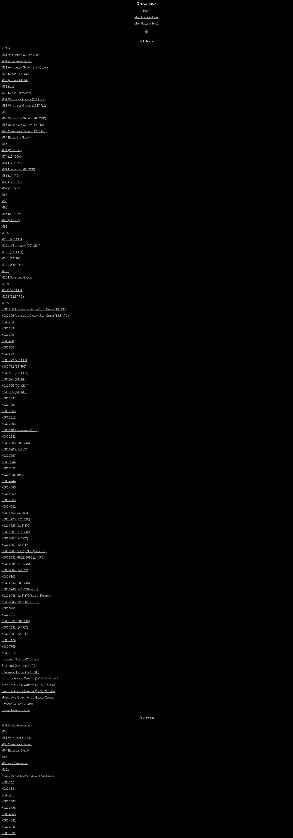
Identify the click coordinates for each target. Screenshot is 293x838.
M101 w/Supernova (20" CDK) (20, 245)
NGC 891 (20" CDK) (14, 373)
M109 (5, 303)
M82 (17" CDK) (11, 182)
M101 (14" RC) (11, 258)
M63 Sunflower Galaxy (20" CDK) (23, 118)
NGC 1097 (8, 398)
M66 (4, 143)
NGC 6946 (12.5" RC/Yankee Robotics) (27, 595)
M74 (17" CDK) (11, 156)
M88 (4, 201)
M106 (5, 283)
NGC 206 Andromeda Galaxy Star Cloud (27, 776)
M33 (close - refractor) (17, 93)
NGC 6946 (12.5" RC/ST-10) (20, 602)
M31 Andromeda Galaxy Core (20, 54)
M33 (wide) (8, 86)
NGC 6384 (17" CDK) (15, 563)
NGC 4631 (8, 506)
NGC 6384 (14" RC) (14, 570)
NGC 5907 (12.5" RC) (15, 544)
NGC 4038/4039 (12, 474)
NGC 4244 (8, 481)
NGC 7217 (8, 614)
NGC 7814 (8, 653)
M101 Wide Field (12, 264)
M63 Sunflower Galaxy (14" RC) (22, 124)
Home (146, 10)
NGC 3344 (8, 462)
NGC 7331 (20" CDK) (15, 621)
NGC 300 (7, 334)
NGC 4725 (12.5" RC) (15, 525)
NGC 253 (7, 322)
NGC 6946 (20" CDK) (15, 583)
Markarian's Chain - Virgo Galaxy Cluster (28, 697)
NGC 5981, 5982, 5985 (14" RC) (23, 557)
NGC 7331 (8, 833)
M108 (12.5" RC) (12, 296)
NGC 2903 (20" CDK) (15, 443)
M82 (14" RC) (10, 188)
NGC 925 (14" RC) (13, 392)
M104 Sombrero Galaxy (16, 277)
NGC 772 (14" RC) (13, 366)
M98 (4, 226)
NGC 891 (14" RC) (13, 379)
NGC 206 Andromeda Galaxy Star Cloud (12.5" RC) (35, 315)
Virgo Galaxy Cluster (15, 710)
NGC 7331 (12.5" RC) (15, 633)
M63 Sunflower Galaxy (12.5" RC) (24, 131)
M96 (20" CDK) (11, 213)
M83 (4, 194)
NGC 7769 (8, 646)
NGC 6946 (8, 826)
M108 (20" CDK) (12, 290)
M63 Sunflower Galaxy (16, 744)
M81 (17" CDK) (11, 163)
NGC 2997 (8, 455)
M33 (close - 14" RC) (15, 80)
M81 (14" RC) (10, 175)
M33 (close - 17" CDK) (16, 73)
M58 (4, 112)
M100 (5, 233)
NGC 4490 (8, 487)
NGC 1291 (8, 404)
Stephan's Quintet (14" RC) (19, 665)
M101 (5, 769)
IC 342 (5, 48)
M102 (5, 271)
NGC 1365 (8, 411)
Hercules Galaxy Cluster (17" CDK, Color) (29, 678)
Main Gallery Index (146, 23)
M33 (4, 731)
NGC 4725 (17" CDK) (15, 519)
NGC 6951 (8, 608)
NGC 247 (7, 782)
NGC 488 (7, 341)
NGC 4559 (8, 493)
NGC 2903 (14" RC (14, 449)
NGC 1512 (8, 417)
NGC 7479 (8, 640)
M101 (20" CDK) (12, 239)
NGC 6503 (8, 576)
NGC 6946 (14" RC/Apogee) (19, 589)
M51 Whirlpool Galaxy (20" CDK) (23, 99)
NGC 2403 (8, 423)
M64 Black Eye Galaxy (16, 137)
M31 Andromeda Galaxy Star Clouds (25, 67)
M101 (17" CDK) (12, 252)
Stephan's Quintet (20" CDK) (20, 659)
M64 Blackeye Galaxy (15, 750)
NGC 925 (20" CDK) (14, 385)
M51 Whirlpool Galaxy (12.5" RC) (23, 105)
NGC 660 (7, 347)
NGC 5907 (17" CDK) (15, 532)
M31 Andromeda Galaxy (16, 61)
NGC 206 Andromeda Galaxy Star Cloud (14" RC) (33, 309)
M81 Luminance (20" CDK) (18, 169)
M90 (4, 207)
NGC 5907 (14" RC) (14, 538)
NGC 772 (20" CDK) (14, 360)
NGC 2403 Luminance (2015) (19, 430)
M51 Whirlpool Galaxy (16, 737)
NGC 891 (7, 795)
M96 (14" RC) (10, 220)
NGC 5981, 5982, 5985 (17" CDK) (24, 551)
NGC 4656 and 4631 (14, 513)
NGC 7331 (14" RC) (14, 627)
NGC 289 (7, 328)
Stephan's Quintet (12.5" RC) (20, 672)
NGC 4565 (8, 500)
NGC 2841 (8, 436)
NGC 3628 (8, 468)
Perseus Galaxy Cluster (17, 703)
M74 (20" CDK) (11, 150)
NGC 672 (7, 353)
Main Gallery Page (147, 17)
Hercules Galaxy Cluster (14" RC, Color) (28, 684)
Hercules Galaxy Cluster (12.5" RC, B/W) (28, 691)
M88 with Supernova (14, 763)
